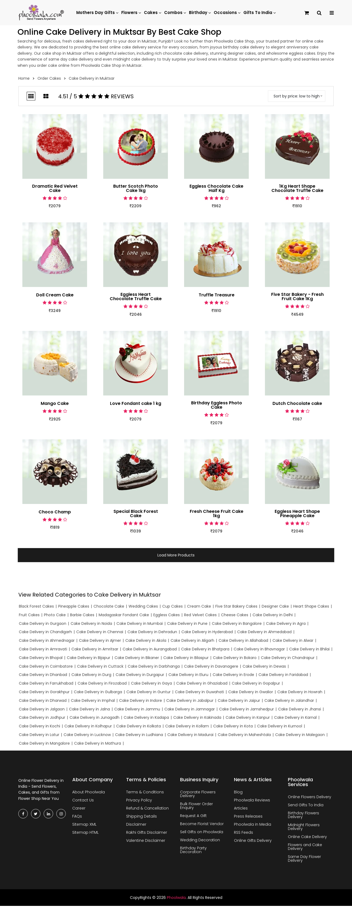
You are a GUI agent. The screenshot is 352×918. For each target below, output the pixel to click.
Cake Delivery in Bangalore (237, 623)
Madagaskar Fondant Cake (124, 615)
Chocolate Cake (109, 606)
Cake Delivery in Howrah (299, 692)
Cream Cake (199, 606)
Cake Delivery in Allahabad (243, 640)
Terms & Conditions (145, 792)
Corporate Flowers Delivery (198, 794)
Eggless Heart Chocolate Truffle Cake (136, 296)
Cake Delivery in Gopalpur (256, 683)
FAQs (77, 816)
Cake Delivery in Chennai (99, 632)
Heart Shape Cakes (311, 606)
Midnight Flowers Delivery (304, 827)
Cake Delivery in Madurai (190, 734)
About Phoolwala (88, 792)
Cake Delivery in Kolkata (138, 726)
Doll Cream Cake (55, 295)
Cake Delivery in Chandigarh (45, 632)
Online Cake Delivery (307, 837)
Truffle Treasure (216, 295)
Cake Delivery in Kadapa (146, 717)
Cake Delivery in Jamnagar (189, 709)
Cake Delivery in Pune (187, 623)
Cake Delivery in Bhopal (41, 657)
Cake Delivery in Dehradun (152, 632)
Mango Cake (55, 403)
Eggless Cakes (166, 615)
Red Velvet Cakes (200, 615)
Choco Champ (55, 512)
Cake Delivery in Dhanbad (43, 674)
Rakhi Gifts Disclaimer (146, 832)
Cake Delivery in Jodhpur (42, 717)
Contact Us (83, 800)
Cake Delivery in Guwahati (199, 692)
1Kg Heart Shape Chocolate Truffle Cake (297, 188)
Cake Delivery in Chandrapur (288, 657)
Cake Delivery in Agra (286, 623)
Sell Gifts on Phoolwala (201, 832)
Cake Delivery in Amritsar (94, 649)
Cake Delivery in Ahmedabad (264, 632)
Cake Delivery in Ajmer (100, 640)
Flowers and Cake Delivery (305, 846)
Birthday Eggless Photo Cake (216, 405)
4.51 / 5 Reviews (96, 96)
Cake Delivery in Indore (140, 700)
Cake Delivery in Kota (233, 726)
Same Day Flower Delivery (304, 858)
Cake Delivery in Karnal (295, 717)
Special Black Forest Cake (135, 513)
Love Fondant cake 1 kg (135, 403)
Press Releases (248, 816)
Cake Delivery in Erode (233, 674)
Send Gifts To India (305, 805)
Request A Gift (193, 816)
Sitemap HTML (85, 832)
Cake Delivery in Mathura (97, 743)
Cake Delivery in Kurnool (279, 726)
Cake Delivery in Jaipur (239, 700)
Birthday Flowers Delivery (303, 815)
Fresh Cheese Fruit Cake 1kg (216, 513)
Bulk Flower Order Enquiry (196, 806)
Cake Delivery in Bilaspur (186, 657)
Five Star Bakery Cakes (236, 606)
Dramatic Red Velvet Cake (55, 188)
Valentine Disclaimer (145, 840)
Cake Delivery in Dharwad (43, 700)
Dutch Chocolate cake (297, 403)
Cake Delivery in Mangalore (44, 743)
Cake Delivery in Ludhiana (139, 734)
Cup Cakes (172, 606)
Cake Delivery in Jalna (89, 709)
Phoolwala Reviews (252, 800)
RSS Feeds (243, 832)
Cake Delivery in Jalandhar (289, 700)
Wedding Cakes (143, 606)
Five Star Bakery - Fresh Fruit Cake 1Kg (297, 296)
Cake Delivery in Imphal (93, 700)
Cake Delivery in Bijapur (88, 657)
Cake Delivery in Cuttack (100, 666)
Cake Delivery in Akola (145, 640)
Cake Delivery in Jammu (137, 709)
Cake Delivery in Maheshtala (244, 734)
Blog (238, 792)
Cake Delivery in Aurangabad (150, 649)
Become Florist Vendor (202, 824)
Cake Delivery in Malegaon (300, 734)
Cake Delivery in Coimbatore (46, 666)
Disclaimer (136, 824)
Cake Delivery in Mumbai (139, 623)
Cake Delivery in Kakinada (197, 717)
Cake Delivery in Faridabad (283, 674)
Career (78, 808)
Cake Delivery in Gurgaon (42, 623)
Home (24, 78)
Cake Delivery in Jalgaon (42, 709)
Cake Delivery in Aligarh (192, 640)
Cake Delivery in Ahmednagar (47, 640)
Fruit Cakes (29, 615)
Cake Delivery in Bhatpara (205, 649)
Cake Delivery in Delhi (273, 615)
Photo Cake (55, 615)
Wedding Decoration (200, 840)
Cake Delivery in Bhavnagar (259, 649)
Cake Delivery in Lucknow (87, 734)
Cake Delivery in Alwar (292, 640)
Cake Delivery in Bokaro (235, 657)
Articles (241, 808)
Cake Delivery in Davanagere (211, 666)
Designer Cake (275, 606)
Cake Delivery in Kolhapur (88, 726)
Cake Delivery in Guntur (148, 692)
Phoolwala (176, 897)
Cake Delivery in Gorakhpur (44, 692)
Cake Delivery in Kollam (187, 726)
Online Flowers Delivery (309, 797)
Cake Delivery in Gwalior (250, 692)
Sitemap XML (84, 824)
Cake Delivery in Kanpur (248, 717)
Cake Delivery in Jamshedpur (246, 709)
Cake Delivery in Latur (39, 734)
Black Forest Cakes (36, 606)
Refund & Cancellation (147, 808)
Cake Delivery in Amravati (43, 649)
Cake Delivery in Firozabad (102, 683)
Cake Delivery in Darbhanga (154, 666)
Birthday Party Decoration (193, 850)
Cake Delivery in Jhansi (299, 709)
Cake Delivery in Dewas (264, 666)
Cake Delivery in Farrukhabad (46, 683)
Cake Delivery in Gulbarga (98, 692)
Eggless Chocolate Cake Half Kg (216, 188)
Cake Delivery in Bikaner (137, 657)
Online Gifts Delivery (253, 840)
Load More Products (176, 555)
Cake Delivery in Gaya (151, 683)
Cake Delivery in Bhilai (309, 649)
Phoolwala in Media (252, 824)
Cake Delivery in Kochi (39, 726)
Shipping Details (141, 816)
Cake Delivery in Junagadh (94, 717)
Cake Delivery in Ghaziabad (201, 683)
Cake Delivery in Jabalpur (189, 700)
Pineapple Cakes (73, 606)
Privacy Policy (139, 800)
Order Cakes (49, 78)
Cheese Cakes (234, 615)
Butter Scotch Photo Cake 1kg (135, 188)
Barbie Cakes (82, 615)
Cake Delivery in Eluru (188, 674)
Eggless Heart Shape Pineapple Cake (297, 513)
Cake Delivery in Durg (91, 674)
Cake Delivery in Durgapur (140, 674)
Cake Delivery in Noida (91, 623)
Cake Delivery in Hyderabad (207, 632)
